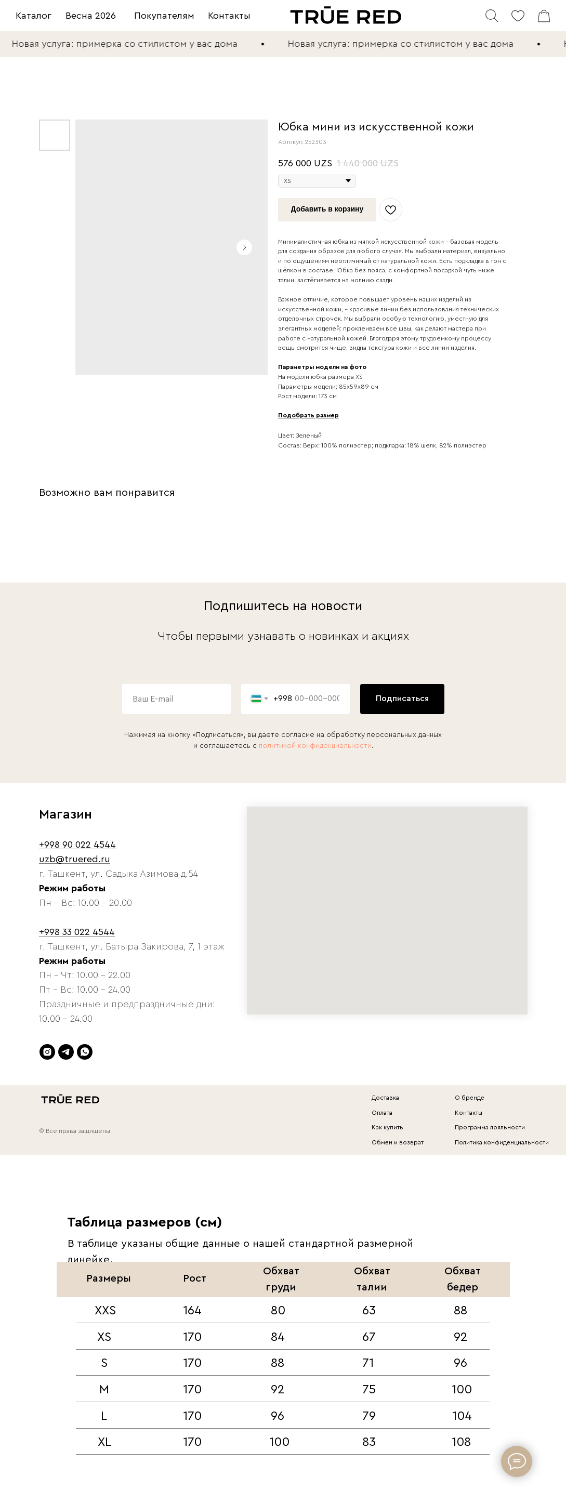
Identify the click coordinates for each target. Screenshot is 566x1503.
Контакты (229, 15)
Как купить (387, 1127)
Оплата (382, 1113)
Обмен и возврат (398, 1142)
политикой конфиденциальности (315, 745)
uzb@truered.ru (74, 859)
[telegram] (66, 1052)
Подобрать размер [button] (308, 415)
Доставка (385, 1098)
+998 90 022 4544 (77, 844)
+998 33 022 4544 (77, 932)
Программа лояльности (490, 1127)
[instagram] (47, 1052)
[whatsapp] (85, 1052)
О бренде (469, 1098)
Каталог (33, 15)
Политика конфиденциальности (502, 1142)
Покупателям (164, 15)
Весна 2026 (90, 15)
